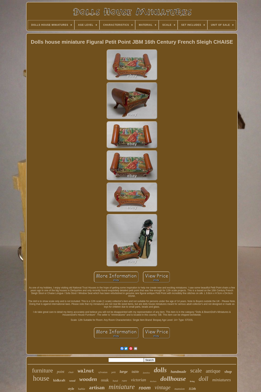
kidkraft (59, 380)
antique (213, 371)
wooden (88, 379)
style (71, 388)
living (192, 381)
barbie (81, 388)
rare (124, 380)
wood (72, 380)
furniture (42, 370)
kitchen (153, 381)
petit (113, 372)
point (60, 372)
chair (71, 372)
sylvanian (102, 372)
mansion (179, 388)
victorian (138, 379)
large (124, 371)
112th (192, 388)
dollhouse (173, 378)
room (145, 387)
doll (203, 378)
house (41, 378)
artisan (97, 387)
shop (228, 371)
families (146, 372)
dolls (160, 370)
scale (196, 370)
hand (115, 380)
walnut (86, 371)
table (135, 372)
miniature (122, 386)
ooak (105, 380)
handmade (178, 372)
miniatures (221, 379)
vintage (162, 387)
